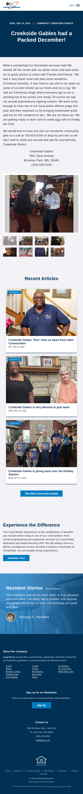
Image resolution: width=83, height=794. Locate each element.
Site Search (49, 770)
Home (7, 770)
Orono (35, 677)
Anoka (9, 666)
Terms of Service (62, 786)
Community (14, 292)
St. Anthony (63, 666)
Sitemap (43, 774)
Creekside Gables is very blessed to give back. (39, 407)
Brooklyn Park (12, 674)
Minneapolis (37, 672)
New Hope (37, 674)
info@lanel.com (43, 740)
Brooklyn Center (13, 672)
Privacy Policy (49, 786)
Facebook (62, 770)
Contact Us (18, 770)
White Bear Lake (65, 672)
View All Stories (53, 589)
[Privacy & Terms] (41, 766)
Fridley (35, 669)
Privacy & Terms (33, 770)
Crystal (35, 666)
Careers (74, 770)
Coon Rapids (12, 677)
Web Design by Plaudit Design (41, 781)
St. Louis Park (64, 669)
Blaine (9, 669)
